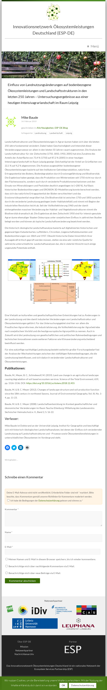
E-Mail (9, 546)
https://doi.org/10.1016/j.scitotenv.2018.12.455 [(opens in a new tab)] (50, 383)
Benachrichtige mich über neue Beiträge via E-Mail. (35, 573)
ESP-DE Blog (61, 127)
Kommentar (12, 509)
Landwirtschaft (56, 133)
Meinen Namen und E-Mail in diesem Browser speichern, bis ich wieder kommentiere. (52, 559)
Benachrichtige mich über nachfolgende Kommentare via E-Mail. (42, 566)
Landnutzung (40, 133)
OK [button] (63, 685)
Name (8, 532)
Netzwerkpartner (24, 650)
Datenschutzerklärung (49, 500)
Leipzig (69, 133)
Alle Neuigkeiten (45, 127)
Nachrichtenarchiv (24, 654)
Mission (24, 646)
